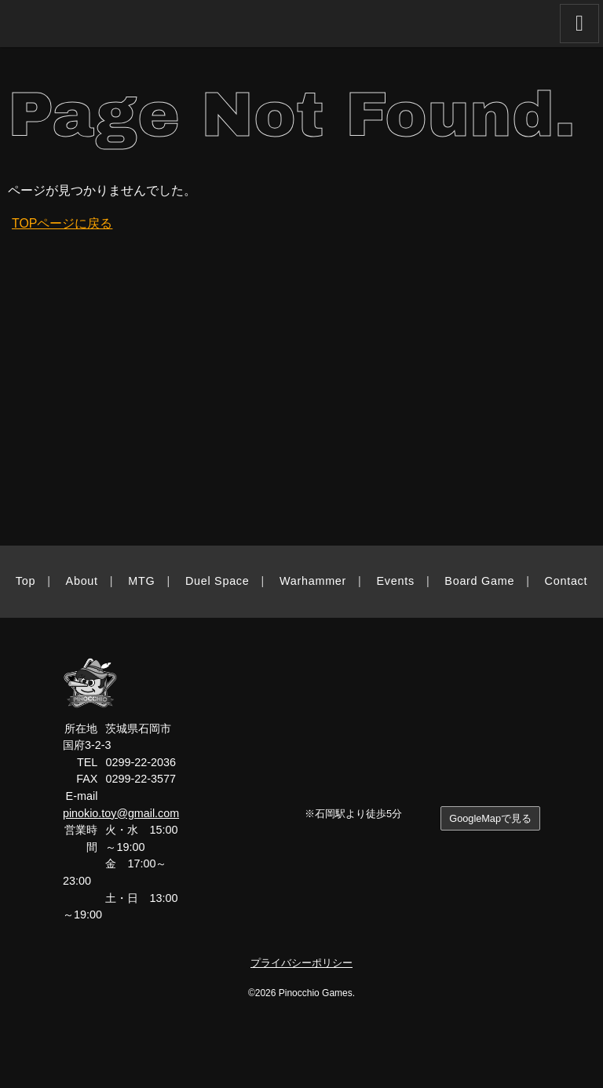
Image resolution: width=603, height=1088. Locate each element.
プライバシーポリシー (301, 963)
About (82, 581)
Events (396, 581)
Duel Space (217, 581)
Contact (566, 581)
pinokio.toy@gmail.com (121, 813)
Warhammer (313, 581)
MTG (141, 581)
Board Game (479, 581)
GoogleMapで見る (490, 818)
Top (25, 581)
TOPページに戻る (62, 223)
